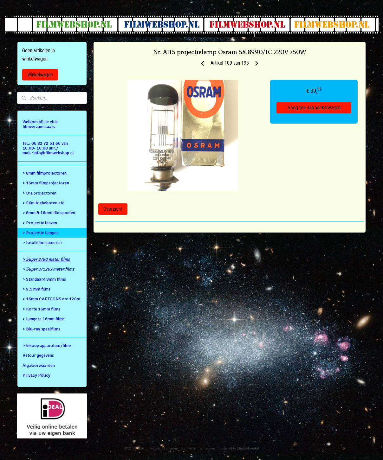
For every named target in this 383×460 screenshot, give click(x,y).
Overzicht (112, 209)
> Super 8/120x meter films (48, 269)
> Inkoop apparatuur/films (47, 345)
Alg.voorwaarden (39, 365)
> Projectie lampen (41, 232)
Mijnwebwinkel (248, 448)
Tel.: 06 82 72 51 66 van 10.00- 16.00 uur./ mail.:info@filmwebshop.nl (48, 148)
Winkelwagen (40, 75)
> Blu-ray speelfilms (41, 329)
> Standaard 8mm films (44, 279)
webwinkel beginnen (202, 448)
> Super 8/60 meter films (46, 259)
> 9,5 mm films (36, 289)
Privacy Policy (36, 375)
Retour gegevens (38, 355)
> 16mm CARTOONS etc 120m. (52, 299)
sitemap (172, 448)
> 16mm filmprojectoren (46, 183)
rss (182, 448)
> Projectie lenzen (40, 223)
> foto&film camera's (42, 242)
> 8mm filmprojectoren (45, 173)
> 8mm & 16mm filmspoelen (49, 212)
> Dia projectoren (39, 193)
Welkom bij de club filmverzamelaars (40, 124)
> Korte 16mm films (41, 309)
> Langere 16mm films (44, 319)
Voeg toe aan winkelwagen (314, 108)
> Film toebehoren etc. (44, 203)
